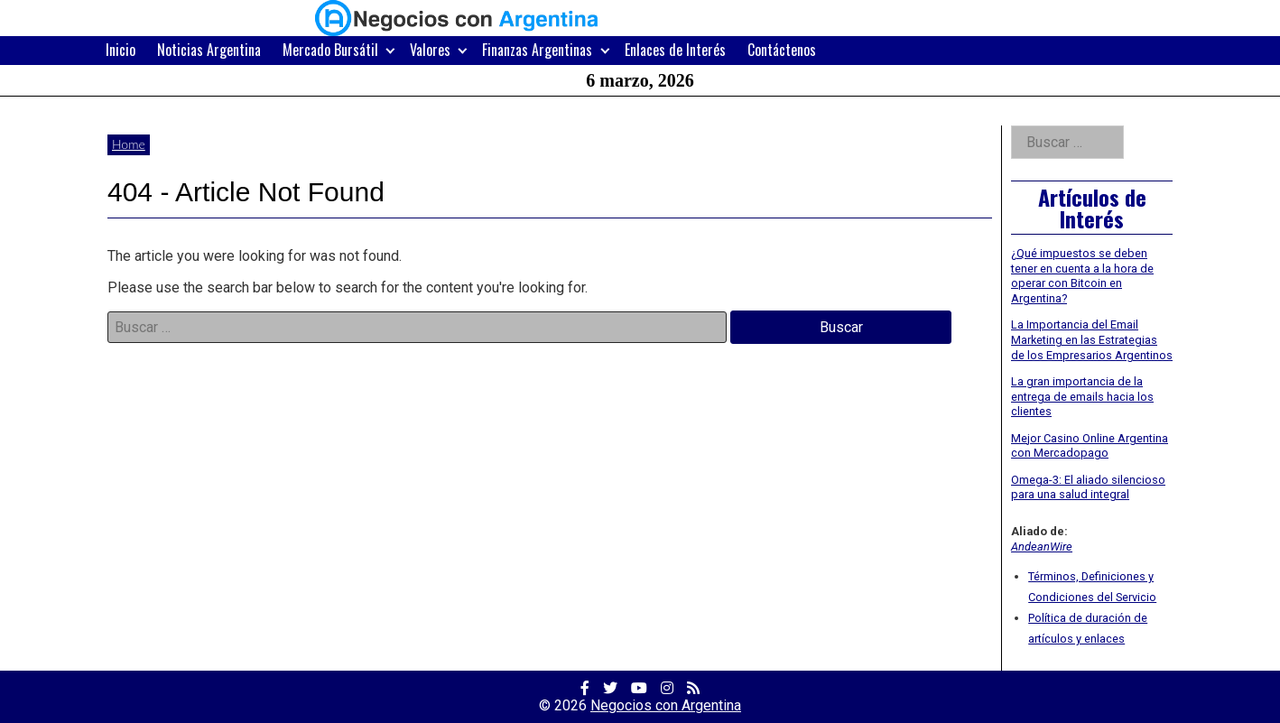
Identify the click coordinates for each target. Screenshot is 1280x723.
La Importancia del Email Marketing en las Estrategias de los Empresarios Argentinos (1092, 339)
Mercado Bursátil (330, 49)
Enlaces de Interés (675, 49)
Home (128, 144)
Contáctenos (781, 49)
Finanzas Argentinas (537, 49)
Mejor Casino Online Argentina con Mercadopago (1089, 445)
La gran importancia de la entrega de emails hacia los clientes (1082, 396)
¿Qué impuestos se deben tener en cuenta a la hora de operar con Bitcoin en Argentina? (1082, 275)
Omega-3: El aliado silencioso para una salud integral (1088, 487)
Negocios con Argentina (665, 705)
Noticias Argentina (209, 49)
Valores (430, 49)
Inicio (120, 49)
